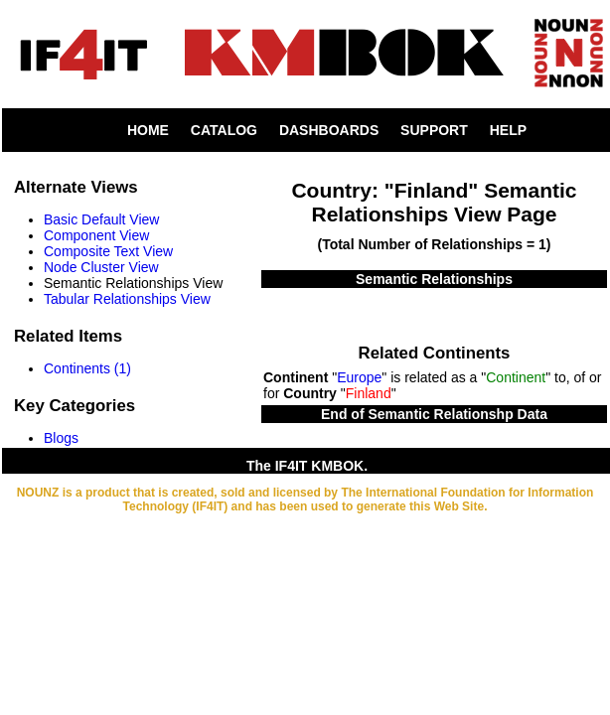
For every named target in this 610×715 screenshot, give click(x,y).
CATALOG (224, 130)
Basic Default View (101, 219)
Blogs (61, 438)
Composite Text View (108, 251)
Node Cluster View (101, 267)
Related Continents (435, 353)
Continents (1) (87, 368)
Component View (96, 235)
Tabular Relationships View (127, 299)
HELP (508, 130)
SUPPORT (434, 130)
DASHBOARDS (329, 130)
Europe (359, 377)
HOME (148, 130)
